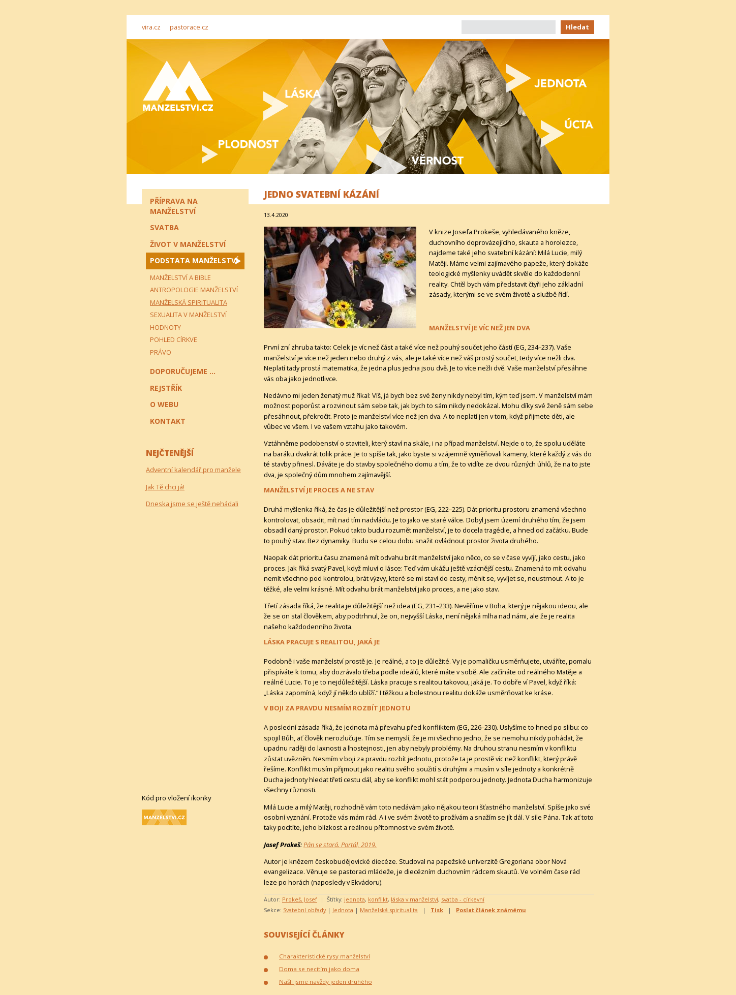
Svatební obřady (304, 910)
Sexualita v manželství (188, 314)
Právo (160, 352)
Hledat (577, 27)
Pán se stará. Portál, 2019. (340, 844)
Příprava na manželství (174, 206)
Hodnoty (165, 327)
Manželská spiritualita (389, 910)
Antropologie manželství (194, 289)
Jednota (342, 910)
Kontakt (168, 421)
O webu (164, 404)
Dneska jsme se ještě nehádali (192, 503)
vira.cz (151, 27)
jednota (354, 899)
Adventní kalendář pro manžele (193, 469)
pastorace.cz (189, 27)
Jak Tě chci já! (165, 486)
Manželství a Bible (180, 277)
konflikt (378, 899)
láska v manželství (414, 899)
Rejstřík (166, 388)
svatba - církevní (462, 899)
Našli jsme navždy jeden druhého (325, 981)
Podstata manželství (194, 260)
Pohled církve (173, 339)
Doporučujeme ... (183, 371)
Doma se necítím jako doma (319, 969)
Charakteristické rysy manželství (324, 956)
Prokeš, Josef (299, 899)
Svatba (164, 227)
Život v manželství (188, 244)
